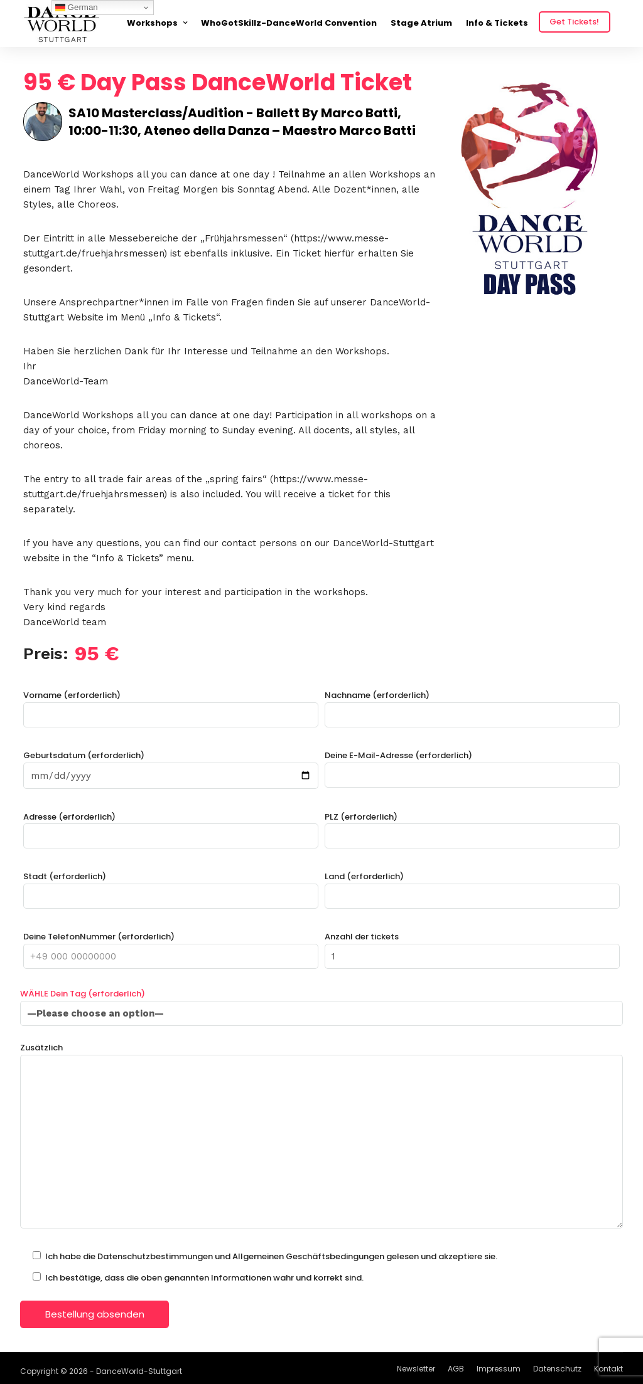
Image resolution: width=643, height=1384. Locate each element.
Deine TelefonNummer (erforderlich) (170, 947)
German (76, 8)
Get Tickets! (574, 22)
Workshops (152, 23)
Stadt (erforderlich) (170, 886)
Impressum (499, 1368)
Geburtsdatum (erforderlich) (170, 765)
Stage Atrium (421, 23)
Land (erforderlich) (472, 886)
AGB (456, 1368)
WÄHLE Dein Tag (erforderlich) (321, 1004)
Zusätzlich (321, 1137)
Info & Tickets (497, 23)
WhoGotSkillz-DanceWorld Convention (289, 23)
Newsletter (416, 1368)
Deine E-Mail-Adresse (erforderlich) (472, 765)
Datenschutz (557, 1368)
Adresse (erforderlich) (170, 827)
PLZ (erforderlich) (472, 827)
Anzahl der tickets (472, 947)
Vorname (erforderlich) (170, 705)
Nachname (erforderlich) (472, 705)
